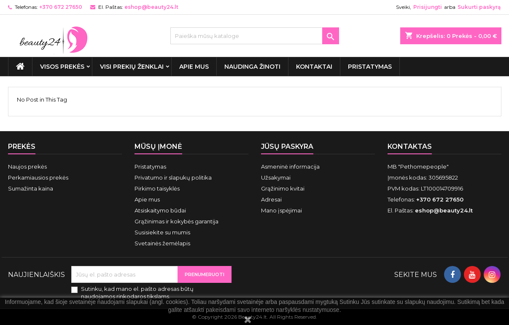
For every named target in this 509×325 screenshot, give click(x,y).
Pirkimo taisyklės (157, 188)
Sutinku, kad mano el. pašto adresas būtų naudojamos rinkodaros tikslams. (137, 292)
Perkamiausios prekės (38, 177)
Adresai (271, 199)
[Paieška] (254, 35)
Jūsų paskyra (287, 146)
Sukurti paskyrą (479, 7)
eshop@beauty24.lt (151, 7)
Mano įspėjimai (281, 210)
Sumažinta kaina (30, 188)
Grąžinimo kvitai (282, 188)
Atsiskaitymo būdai (160, 210)
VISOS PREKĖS (62, 66)
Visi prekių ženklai (132, 66)
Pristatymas (370, 66)
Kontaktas (410, 146)
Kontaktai (314, 66)
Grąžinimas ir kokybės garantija (176, 221)
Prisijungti (427, 7)
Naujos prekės (27, 166)
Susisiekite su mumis (162, 232)
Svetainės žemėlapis (162, 243)
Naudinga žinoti (252, 66)
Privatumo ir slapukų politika (173, 177)
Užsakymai (276, 177)
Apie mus (194, 66)
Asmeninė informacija (290, 166)
